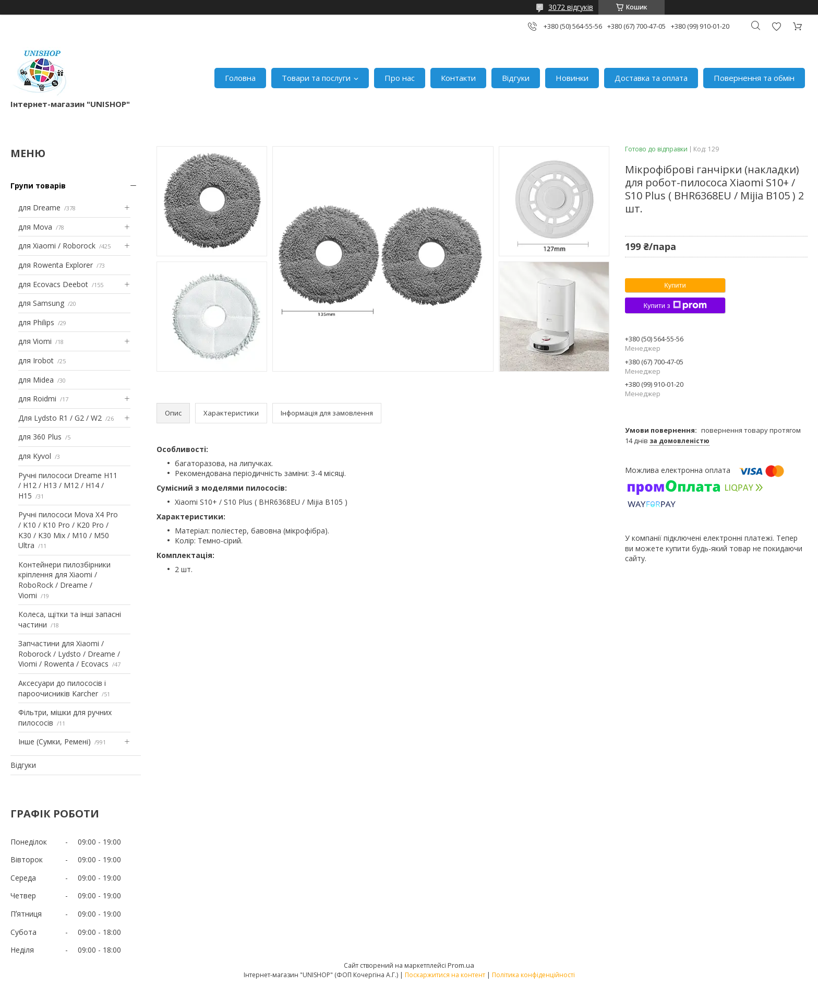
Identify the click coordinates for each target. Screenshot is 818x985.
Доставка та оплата (651, 78)
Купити (675, 285)
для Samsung (41, 303)
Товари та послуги (316, 78)
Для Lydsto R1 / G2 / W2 (60, 418)
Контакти (458, 78)
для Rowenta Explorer (55, 265)
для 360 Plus (40, 437)
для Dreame (39, 207)
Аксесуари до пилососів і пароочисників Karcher (62, 688)
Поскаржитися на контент (445, 974)
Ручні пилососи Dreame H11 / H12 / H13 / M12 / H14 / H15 (67, 485)
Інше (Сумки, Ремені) (54, 741)
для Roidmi (37, 399)
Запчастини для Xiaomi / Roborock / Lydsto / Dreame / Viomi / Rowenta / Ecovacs (69, 653)
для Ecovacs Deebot (53, 284)
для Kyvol (34, 456)
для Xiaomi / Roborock (56, 246)
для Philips (36, 322)
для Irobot (36, 360)
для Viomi (35, 341)
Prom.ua (461, 965)
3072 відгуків (570, 7)
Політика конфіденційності (533, 974)
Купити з (674, 305)
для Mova (35, 227)
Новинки (572, 78)
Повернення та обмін (754, 78)
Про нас (399, 78)
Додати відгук (776, 26)
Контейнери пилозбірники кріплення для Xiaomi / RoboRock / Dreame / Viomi (64, 580)
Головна (240, 78)
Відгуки (516, 78)
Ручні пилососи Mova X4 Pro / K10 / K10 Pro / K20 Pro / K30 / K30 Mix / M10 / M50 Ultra (68, 529)
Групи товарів (38, 186)
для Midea (36, 380)
